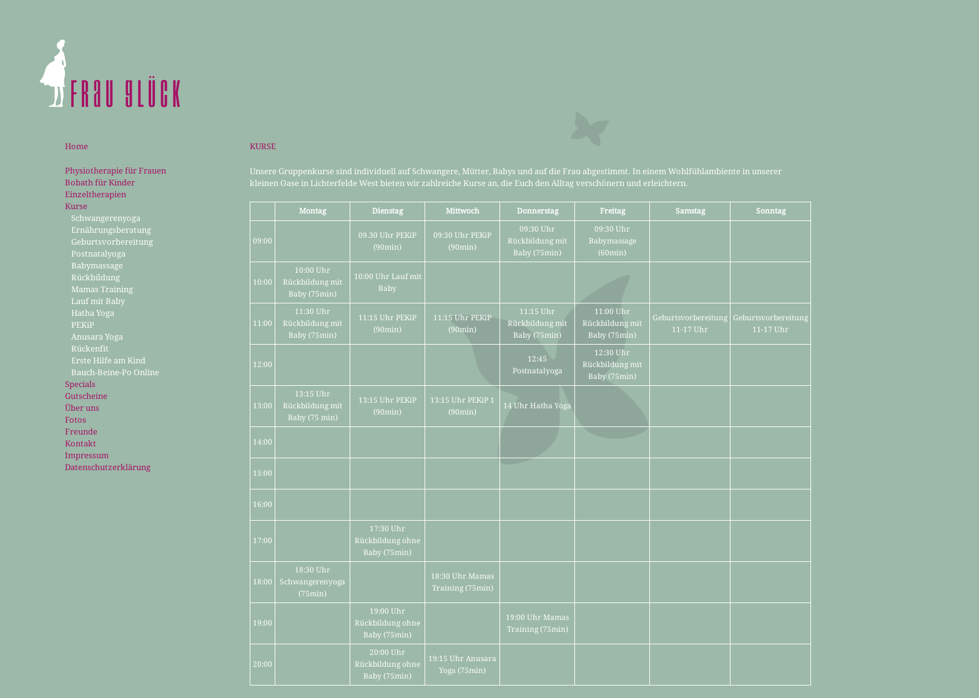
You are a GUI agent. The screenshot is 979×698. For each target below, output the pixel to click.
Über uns (82, 408)
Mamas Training (102, 289)
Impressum (87, 455)
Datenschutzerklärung (107, 467)
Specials (80, 384)
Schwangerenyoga (105, 218)
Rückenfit (90, 348)
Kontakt (80, 443)
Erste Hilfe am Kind (108, 360)
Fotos (75, 420)
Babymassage (97, 265)
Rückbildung (95, 277)
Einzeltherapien (95, 194)
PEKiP (82, 325)
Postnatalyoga (98, 253)
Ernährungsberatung (111, 230)
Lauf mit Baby (98, 301)
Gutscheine (86, 396)
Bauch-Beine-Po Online (115, 372)
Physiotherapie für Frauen (115, 170)
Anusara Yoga (97, 337)
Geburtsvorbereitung (112, 242)
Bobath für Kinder (100, 182)
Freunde (81, 431)
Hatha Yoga (92, 313)
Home (76, 146)
